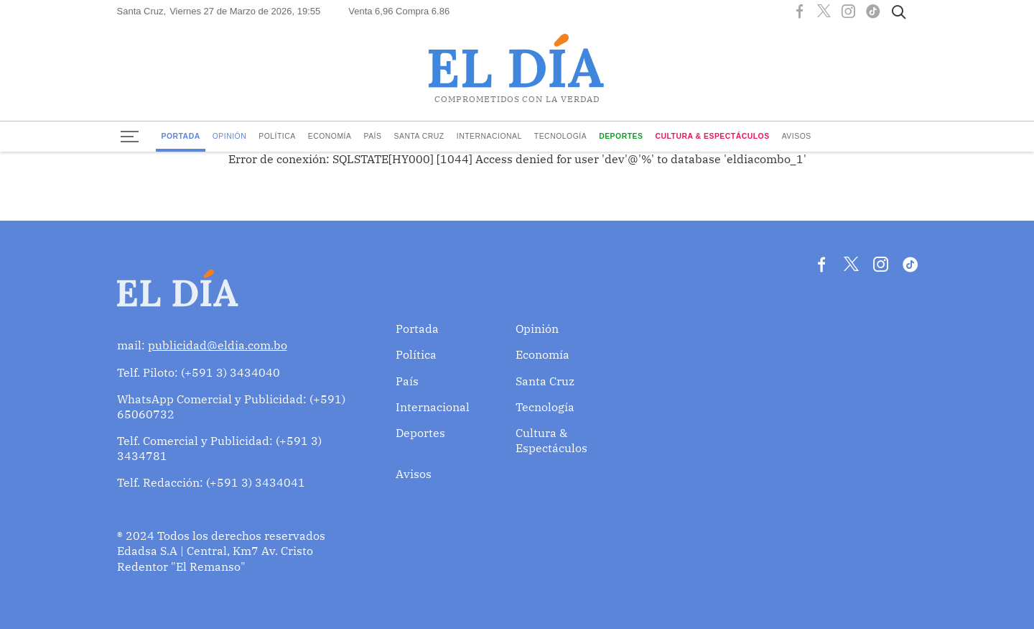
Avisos (796, 136)
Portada (180, 136)
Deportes (621, 136)
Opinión (230, 136)
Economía (330, 136)
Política (277, 136)
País (372, 136)
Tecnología (560, 136)
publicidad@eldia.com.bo (217, 345)
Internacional (489, 136)
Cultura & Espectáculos (712, 136)
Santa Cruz (418, 136)
